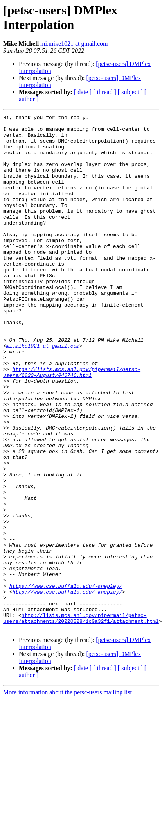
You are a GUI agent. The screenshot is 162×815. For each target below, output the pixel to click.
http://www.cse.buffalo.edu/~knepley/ (67, 687)
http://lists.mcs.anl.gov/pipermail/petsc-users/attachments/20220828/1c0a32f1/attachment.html (81, 719)
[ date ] (83, 92)
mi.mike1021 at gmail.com (74, 43)
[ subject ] (130, 92)
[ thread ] (104, 92)
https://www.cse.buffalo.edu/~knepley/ (65, 680)
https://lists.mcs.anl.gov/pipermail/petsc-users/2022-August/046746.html (71, 424)
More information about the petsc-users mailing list (67, 794)
